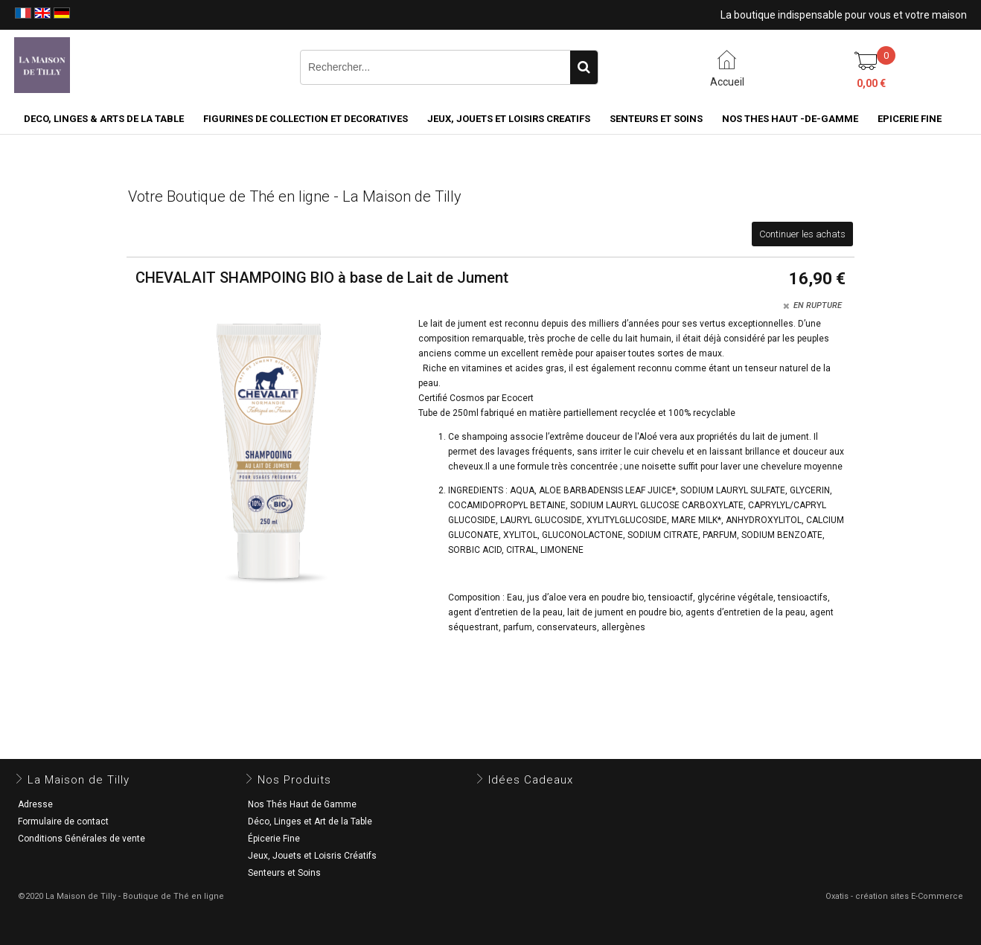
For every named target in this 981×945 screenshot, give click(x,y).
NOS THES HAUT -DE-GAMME (790, 118)
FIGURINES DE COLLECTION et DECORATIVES (305, 118)
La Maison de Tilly (79, 780)
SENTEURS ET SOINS (656, 118)
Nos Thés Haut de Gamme (302, 804)
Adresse (35, 804)
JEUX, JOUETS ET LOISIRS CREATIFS (508, 118)
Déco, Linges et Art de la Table (310, 821)
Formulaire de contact (63, 821)
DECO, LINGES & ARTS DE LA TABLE (104, 118)
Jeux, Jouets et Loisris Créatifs (312, 855)
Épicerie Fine (274, 838)
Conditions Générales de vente (81, 838)
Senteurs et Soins (284, 873)
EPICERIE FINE (910, 118)
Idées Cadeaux (530, 780)
